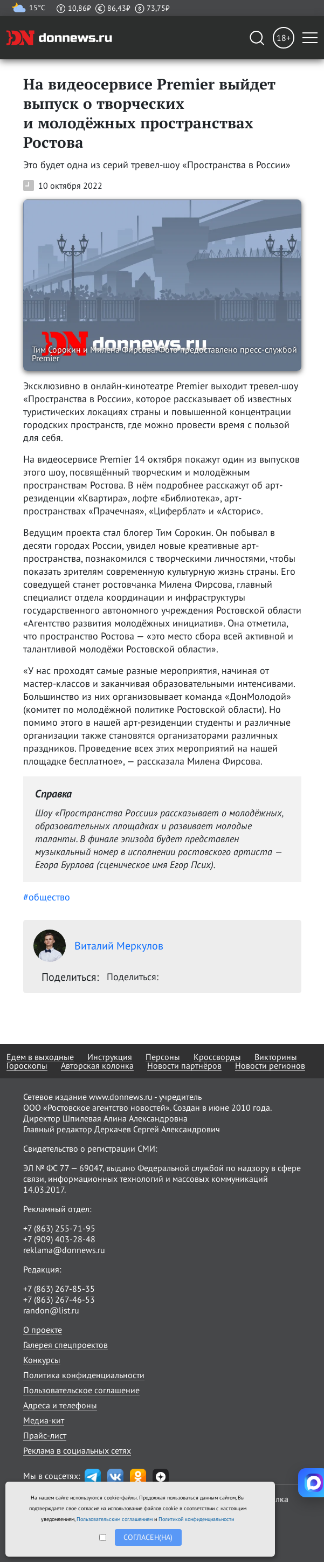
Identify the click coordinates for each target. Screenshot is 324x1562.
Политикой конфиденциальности (196, 1519)
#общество (46, 897)
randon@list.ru (51, 1310)
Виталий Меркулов (98, 946)
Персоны (163, 1056)
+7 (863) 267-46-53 (59, 1299)
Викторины (275, 1056)
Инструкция (109, 1056)
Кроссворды (217, 1056)
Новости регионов (270, 1065)
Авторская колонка (97, 1065)
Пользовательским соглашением (115, 1519)
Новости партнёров (184, 1065)
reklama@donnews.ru (64, 1249)
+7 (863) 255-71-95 (59, 1228)
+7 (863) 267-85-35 (59, 1288)
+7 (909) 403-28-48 (59, 1239)
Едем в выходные (40, 1056)
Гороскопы (26, 1065)
